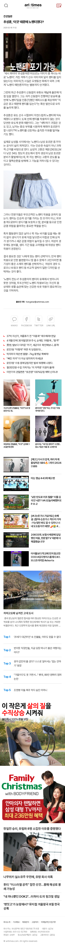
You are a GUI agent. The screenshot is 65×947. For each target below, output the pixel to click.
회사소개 (6, 922)
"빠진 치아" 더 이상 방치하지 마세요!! (25, 358)
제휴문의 (25, 922)
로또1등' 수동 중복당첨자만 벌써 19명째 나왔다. (30, 363)
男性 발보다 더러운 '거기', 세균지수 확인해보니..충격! (33, 345)
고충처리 (35, 922)
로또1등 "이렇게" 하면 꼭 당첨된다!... (24, 349)
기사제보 (16, 922)
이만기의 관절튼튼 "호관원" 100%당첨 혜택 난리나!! (32, 372)
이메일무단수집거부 (48, 922)
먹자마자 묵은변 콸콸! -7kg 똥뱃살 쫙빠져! (27, 354)
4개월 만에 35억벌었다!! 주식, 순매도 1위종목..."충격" (33, 340)
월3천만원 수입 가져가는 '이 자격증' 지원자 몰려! (30, 367)
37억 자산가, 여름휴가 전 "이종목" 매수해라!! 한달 (31, 336)
